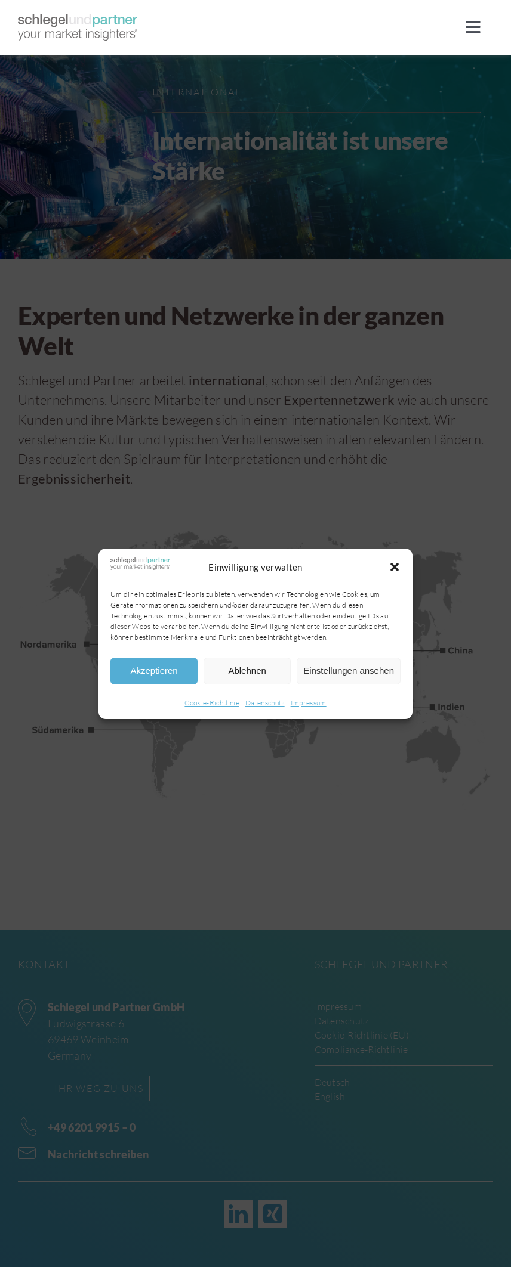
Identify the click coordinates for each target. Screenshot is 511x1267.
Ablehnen (247, 670)
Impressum (309, 702)
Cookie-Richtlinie (211, 702)
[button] (395, 567)
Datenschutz (265, 702)
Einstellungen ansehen (348, 670)
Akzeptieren (153, 670)
